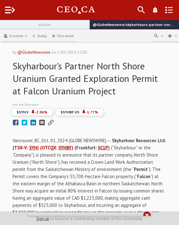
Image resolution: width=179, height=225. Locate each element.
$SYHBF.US (79, 112)
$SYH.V (32, 112)
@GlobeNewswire (34, 52)
